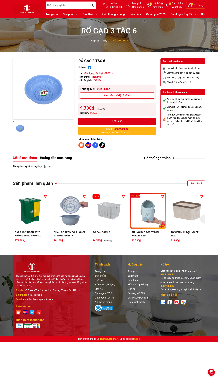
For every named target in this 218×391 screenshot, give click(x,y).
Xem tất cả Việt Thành (117, 95)
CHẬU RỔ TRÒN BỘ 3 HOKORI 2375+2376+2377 (70, 234)
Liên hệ (134, 14)
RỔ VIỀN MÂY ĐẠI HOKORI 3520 (185, 234)
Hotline (116, 5)
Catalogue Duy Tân (182, 14)
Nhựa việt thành (103, 302)
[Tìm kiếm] (92, 5)
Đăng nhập (138, 7)
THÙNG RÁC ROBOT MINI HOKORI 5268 (145, 234)
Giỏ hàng (198, 5)
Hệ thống (158, 5)
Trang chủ (52, 14)
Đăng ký (136, 3)
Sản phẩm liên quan (33, 183)
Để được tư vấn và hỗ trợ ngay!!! (117, 130)
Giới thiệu (89, 14)
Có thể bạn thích (157, 158)
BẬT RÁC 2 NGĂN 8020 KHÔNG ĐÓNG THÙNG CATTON (27, 234)
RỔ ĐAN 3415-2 (101, 232)
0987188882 (35, 294)
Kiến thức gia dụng (113, 14)
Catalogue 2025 (156, 14)
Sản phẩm (177, 5)
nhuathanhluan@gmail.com (38, 299)
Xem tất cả (196, 183)
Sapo (137, 338)
